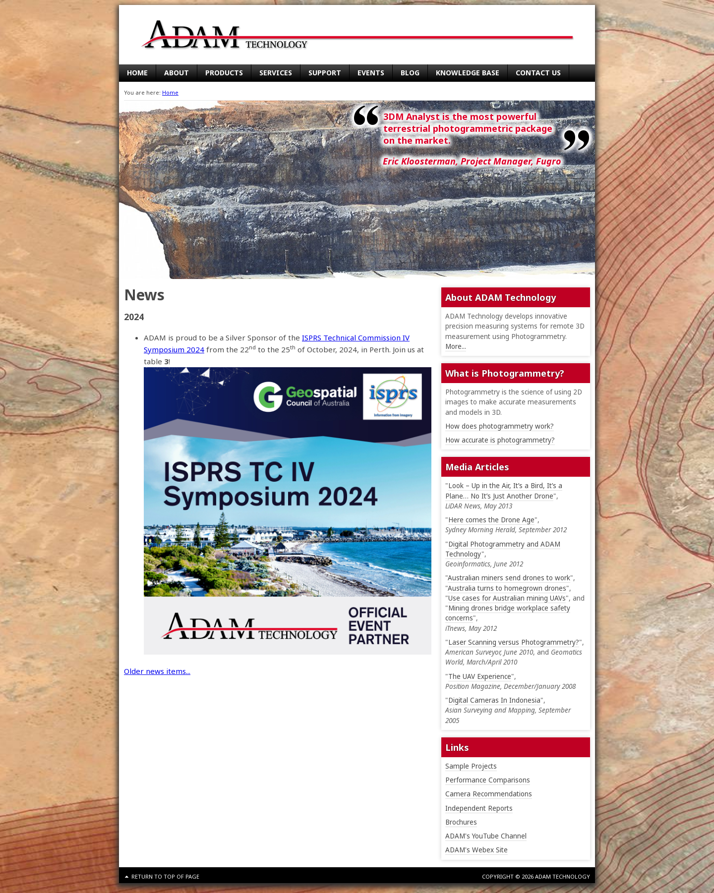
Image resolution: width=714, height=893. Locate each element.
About (176, 72)
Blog (410, 72)
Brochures (461, 822)
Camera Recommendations (488, 793)
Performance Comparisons (487, 780)
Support (324, 72)
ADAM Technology (208, 34)
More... (455, 346)
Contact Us (538, 72)
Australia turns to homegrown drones (507, 588)
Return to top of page (165, 876)
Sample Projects (471, 766)
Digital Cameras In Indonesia (494, 700)
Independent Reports (479, 808)
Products (224, 72)
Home (137, 72)
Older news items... (157, 671)
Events (370, 72)
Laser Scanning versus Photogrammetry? (513, 642)
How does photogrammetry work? (499, 426)
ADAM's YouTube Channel (486, 836)
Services (275, 72)
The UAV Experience (479, 676)
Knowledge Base (467, 72)
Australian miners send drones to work (509, 577)
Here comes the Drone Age (491, 519)
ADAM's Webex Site (476, 849)
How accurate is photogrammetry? (500, 440)
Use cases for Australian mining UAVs (507, 598)
